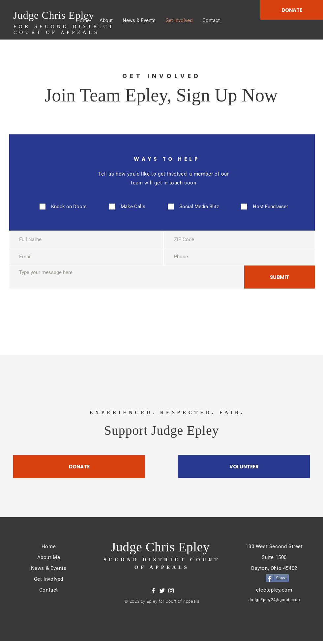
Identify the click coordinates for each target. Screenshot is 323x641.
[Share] (277, 578)
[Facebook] (153, 590)
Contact (48, 590)
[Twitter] (162, 590)
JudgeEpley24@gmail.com (274, 600)
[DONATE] (291, 10)
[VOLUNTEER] (244, 466)
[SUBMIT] (279, 277)
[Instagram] (171, 590)
